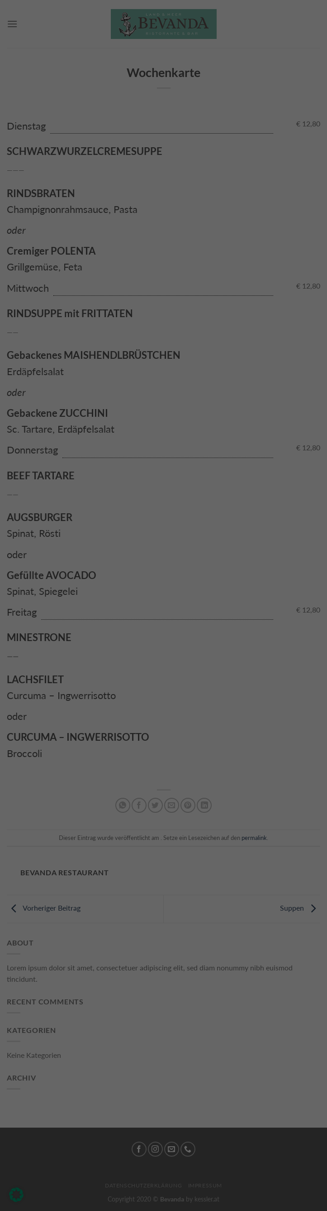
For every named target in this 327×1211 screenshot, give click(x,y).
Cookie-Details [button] (111, 740)
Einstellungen (66, 568)
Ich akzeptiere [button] (163, 663)
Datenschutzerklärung (118, 560)
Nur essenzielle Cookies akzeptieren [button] (164, 691)
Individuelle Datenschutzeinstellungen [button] (164, 719)
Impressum (221, 740)
